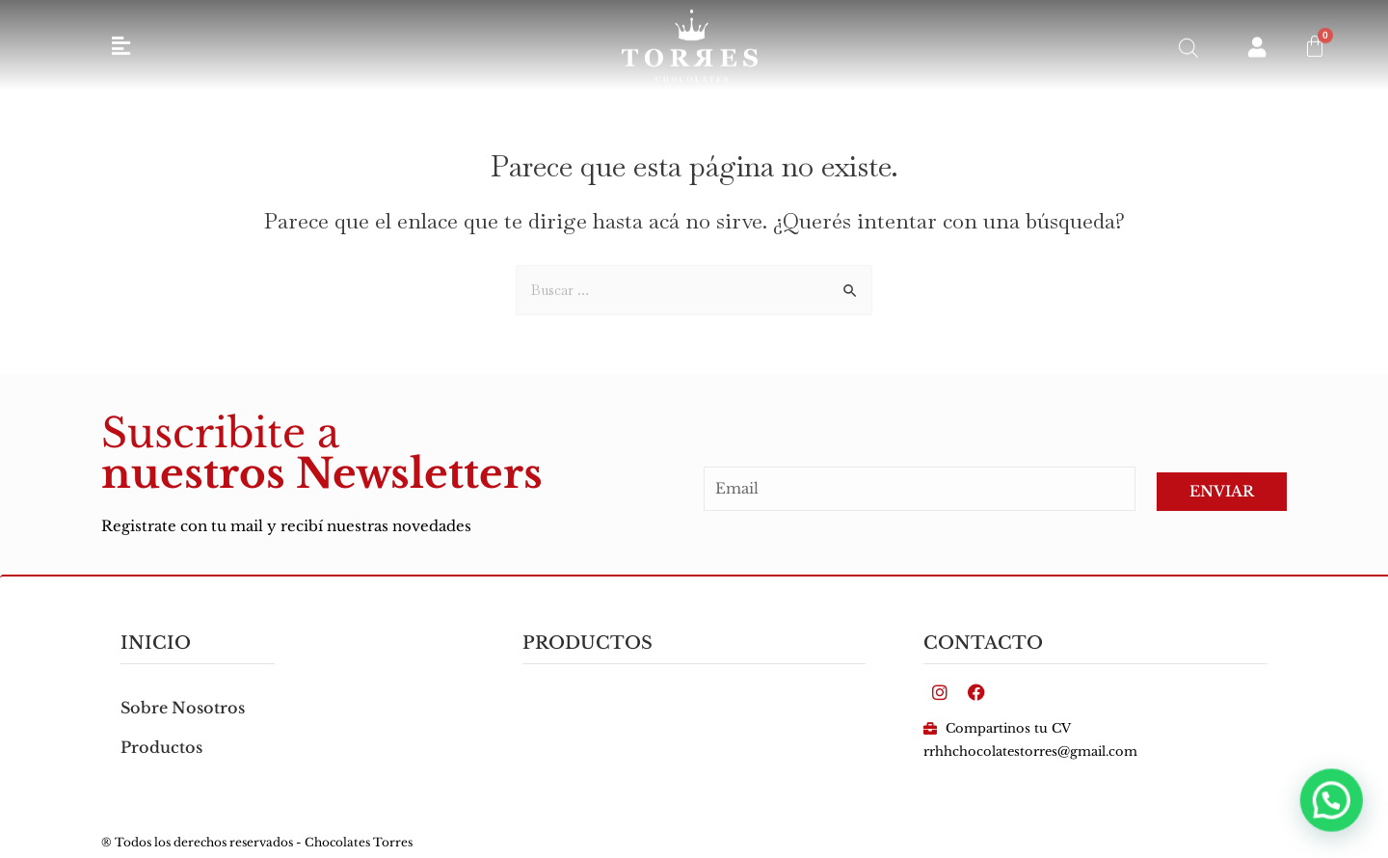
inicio (155, 643)
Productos (161, 747)
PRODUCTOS (587, 643)
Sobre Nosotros (182, 707)
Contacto (983, 643)
